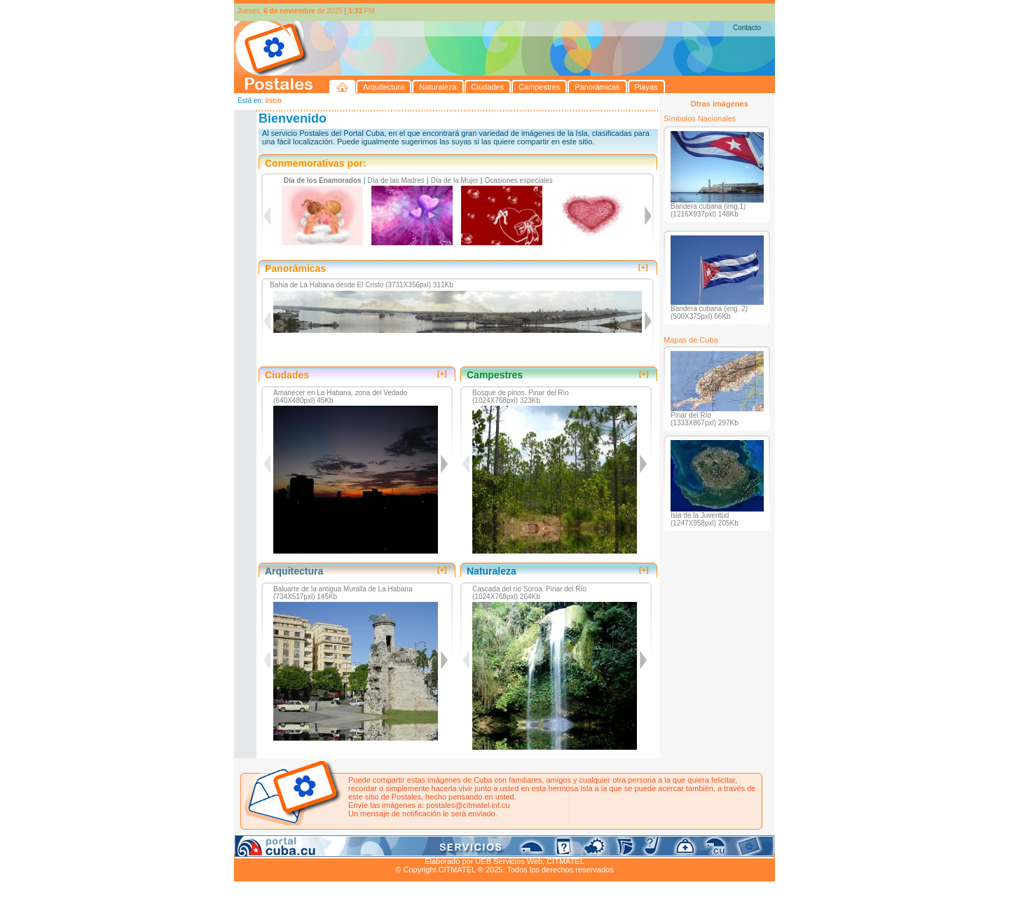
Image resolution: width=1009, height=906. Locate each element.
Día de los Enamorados (323, 180)
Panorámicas (459, 845)
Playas (499, 845)
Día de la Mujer (455, 180)
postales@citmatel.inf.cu (467, 805)
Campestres (409, 845)
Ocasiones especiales (519, 180)
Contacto (747, 28)
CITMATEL (565, 861)
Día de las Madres (396, 180)
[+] (643, 267)
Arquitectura (278, 845)
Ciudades (366, 845)
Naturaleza (324, 845)
